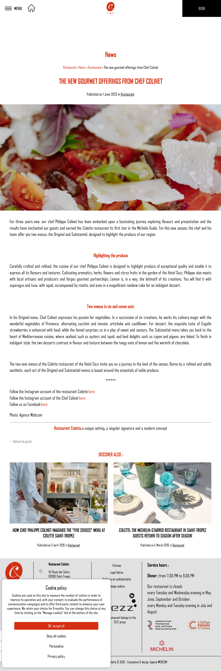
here (91, 391)
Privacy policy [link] (56, 656)
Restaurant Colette (67, 428)
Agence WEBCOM (158, 662)
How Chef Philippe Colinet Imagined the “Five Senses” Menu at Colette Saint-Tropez (59, 532)
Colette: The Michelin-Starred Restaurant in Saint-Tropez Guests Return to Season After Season (162, 532)
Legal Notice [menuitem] (116, 572)
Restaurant (70, 67)
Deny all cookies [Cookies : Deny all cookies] (56, 636)
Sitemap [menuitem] (116, 565)
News (82, 67)
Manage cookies (116, 586)
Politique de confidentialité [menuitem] (116, 579)
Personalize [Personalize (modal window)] (56, 646)
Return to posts (21, 441)
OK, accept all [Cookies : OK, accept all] (56, 625)
